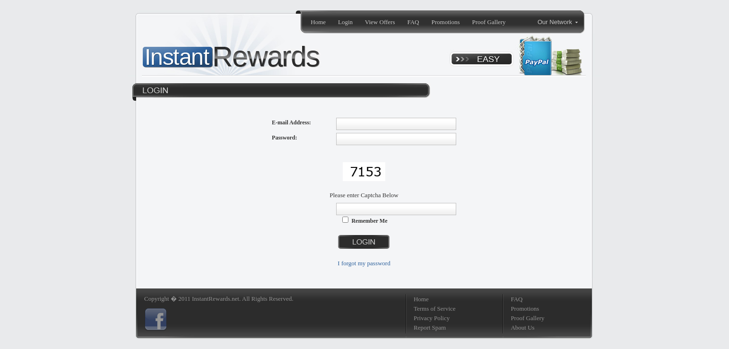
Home (318, 22)
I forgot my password (364, 263)
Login (345, 22)
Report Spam (430, 327)
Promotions (446, 22)
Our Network (558, 22)
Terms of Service (435, 308)
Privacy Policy (432, 318)
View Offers (380, 22)
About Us (522, 327)
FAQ (413, 22)
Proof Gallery (488, 22)
